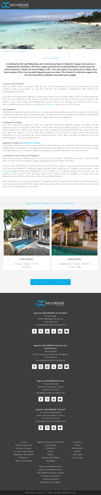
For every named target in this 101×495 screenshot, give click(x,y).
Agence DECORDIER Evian (50, 381)
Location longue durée (23, 451)
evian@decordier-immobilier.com (50, 393)
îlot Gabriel (49, 104)
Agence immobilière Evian (50, 466)
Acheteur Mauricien (23, 445)
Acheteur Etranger (23, 448)
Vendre (50, 451)
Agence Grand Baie (23, 461)
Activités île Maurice (50, 479)
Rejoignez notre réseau (51, 482)
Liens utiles (77, 454)
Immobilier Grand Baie (50, 476)
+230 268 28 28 (50, 322)
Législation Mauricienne (23, 454)
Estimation (50, 448)
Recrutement (77, 448)
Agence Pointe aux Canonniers (50, 442)
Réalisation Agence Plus (62, 493)
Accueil (24, 442)
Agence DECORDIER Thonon (50, 409)
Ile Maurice (23, 457)
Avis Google (50, 445)
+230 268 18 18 (50, 357)
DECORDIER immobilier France (50, 473)
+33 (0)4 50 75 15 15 (50, 390)
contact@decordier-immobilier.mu (50, 325)
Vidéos (77, 445)
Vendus (50, 454)
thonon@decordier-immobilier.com (50, 421)
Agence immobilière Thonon (50, 469)
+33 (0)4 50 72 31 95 (50, 418)
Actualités (77, 442)
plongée (6, 171)
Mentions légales (35, 493)
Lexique (77, 451)
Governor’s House (31, 143)
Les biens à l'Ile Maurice (50, 282)
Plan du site (77, 457)
